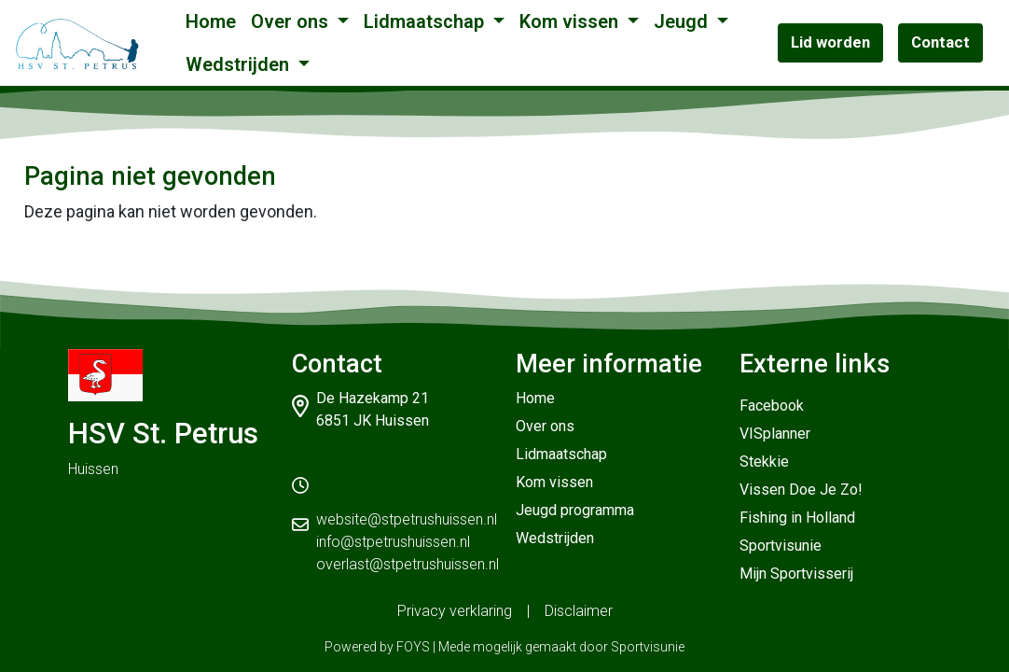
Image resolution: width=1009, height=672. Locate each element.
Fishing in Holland (797, 517)
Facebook (771, 405)
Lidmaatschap (426, 21)
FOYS (413, 646)
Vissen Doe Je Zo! (801, 489)
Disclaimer (579, 611)
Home (211, 21)
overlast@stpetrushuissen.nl (407, 564)
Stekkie (764, 461)
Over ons (292, 21)
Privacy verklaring (454, 611)
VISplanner (774, 433)
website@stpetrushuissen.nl (406, 519)
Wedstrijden (240, 64)
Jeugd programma (575, 510)
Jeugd (683, 21)
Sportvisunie (780, 545)
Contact (940, 42)
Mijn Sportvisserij (796, 573)
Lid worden (830, 42)
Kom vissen (571, 21)
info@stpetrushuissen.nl (393, 542)
